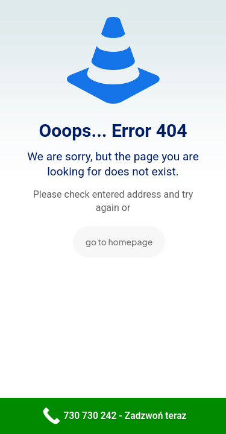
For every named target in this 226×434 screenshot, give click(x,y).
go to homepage (119, 241)
